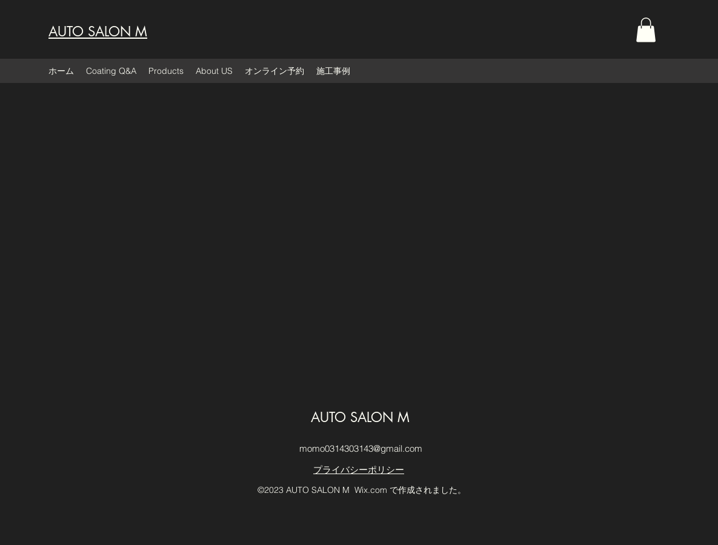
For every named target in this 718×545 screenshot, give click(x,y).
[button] (646, 30)
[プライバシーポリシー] (359, 470)
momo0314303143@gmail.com (360, 448)
